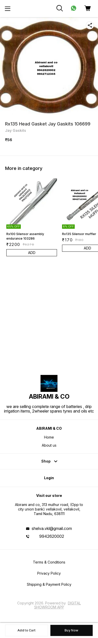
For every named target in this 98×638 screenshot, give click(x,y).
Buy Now (71, 630)
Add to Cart (26, 630)
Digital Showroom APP (57, 605)
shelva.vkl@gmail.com (52, 528)
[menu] (7, 8)
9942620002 (51, 536)
